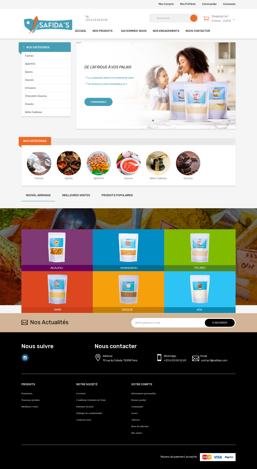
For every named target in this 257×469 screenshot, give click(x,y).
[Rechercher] (174, 18)
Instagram (25, 357)
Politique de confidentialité (89, 413)
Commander (209, 4)
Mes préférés (188, 4)
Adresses (135, 419)
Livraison (80, 393)
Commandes (137, 406)
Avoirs (134, 413)
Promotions (26, 393)
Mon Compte (166, 4)
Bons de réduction (140, 426)
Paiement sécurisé (85, 406)
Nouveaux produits (30, 400)
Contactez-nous (83, 419)
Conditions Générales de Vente (91, 400)
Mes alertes (136, 433)
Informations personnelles (143, 393)
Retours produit (138, 400)
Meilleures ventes (29, 406)
